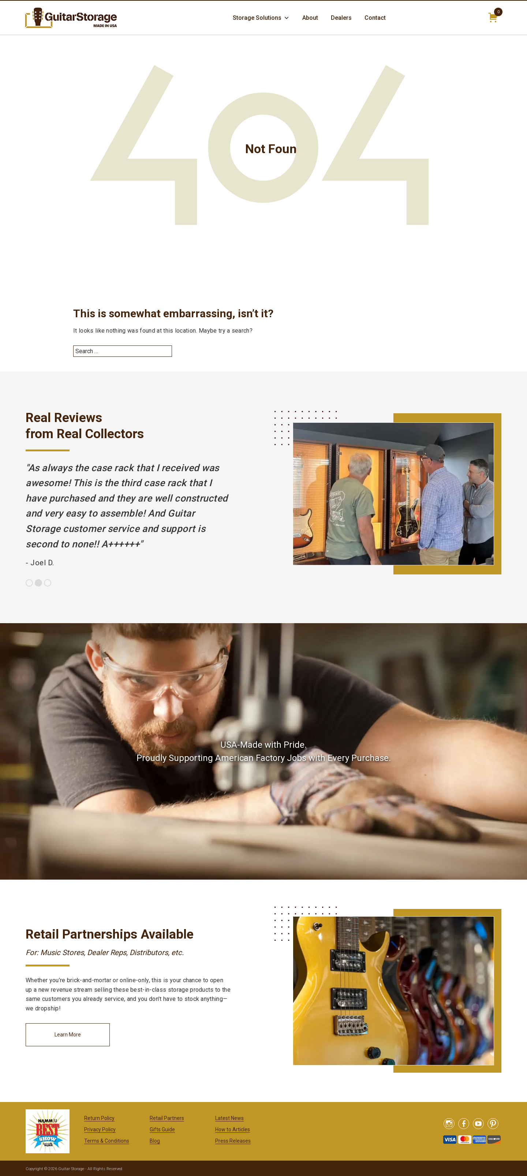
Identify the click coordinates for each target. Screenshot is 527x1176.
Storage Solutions (261, 18)
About (310, 17)
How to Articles (232, 1129)
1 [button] (29, 583)
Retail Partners (167, 1118)
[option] (128, 515)
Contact (375, 17)
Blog (155, 1141)
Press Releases (233, 1141)
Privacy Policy (100, 1129)
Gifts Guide (162, 1129)
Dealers (341, 17)
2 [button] (38, 583)
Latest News (229, 1118)
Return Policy (99, 1118)
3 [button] (47, 583)
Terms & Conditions (106, 1141)
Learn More (68, 1035)
